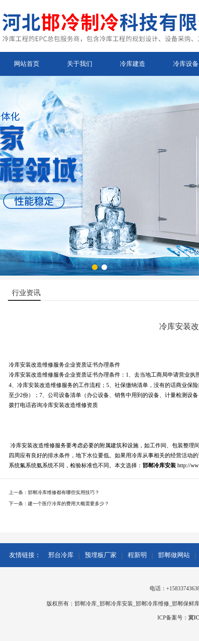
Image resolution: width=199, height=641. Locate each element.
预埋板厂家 (101, 555)
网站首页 (26, 63)
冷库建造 (132, 63)
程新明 (137, 555)
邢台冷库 (61, 555)
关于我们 (79, 63)
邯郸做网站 (174, 555)
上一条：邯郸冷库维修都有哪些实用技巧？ (54, 492)
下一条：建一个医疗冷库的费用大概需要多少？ (59, 503)
